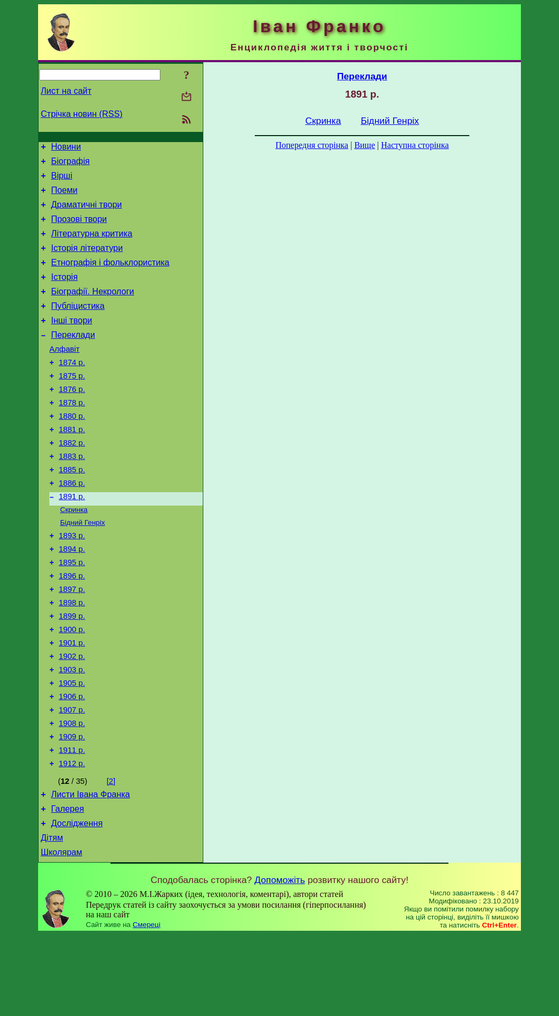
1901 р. (72, 701)
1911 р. (72, 821)
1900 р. (72, 686)
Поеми (64, 196)
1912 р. (72, 836)
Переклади (73, 357)
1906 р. (72, 761)
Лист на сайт (66, 90)
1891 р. (72, 538)
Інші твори (71, 341)
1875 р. (72, 403)
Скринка (73, 552)
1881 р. (72, 463)
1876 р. (72, 418)
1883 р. (72, 493)
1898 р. (72, 656)
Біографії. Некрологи (92, 309)
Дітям (52, 917)
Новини (66, 148)
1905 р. (72, 746)
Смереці (146, 1006)
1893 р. (72, 581)
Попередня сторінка (311, 145)
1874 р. (72, 388)
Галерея (67, 884)
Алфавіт (64, 373)
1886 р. (72, 523)
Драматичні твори (86, 212)
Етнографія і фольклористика (110, 276)
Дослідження (76, 901)
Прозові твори (79, 228)
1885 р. (72, 508)
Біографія (70, 164)
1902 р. (72, 716)
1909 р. (72, 806)
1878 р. (72, 433)
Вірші (61, 180)
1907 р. (72, 776)
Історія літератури (87, 260)
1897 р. (72, 641)
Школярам (61, 933)
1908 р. (72, 791)
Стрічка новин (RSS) (81, 113)
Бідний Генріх (82, 566)
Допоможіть (279, 960)
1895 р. (72, 611)
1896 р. (72, 626)
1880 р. (72, 448)
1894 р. (72, 596)
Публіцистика (78, 325)
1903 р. (72, 731)
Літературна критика (91, 244)
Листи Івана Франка (90, 868)
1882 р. (72, 478)
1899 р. (72, 671)
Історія (64, 293)
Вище (364, 145)
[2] (111, 854)
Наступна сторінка (414, 145)
